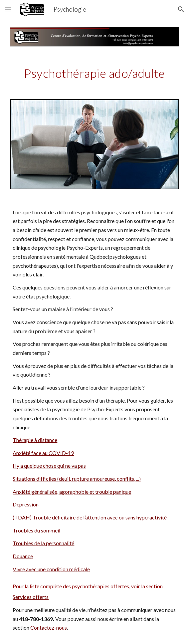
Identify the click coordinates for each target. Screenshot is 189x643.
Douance (23, 556)
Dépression (26, 504)
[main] (94, 72)
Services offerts (31, 597)
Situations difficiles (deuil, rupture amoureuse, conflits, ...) (77, 478)
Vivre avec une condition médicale (51, 569)
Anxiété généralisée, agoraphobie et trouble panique (72, 491)
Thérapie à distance (35, 440)
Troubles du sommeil (36, 530)
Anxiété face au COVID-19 (43, 453)
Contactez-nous (48, 627)
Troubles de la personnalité (43, 543)
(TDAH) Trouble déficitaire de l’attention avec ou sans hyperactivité (90, 517)
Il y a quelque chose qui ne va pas (49, 465)
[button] (8, 9)
